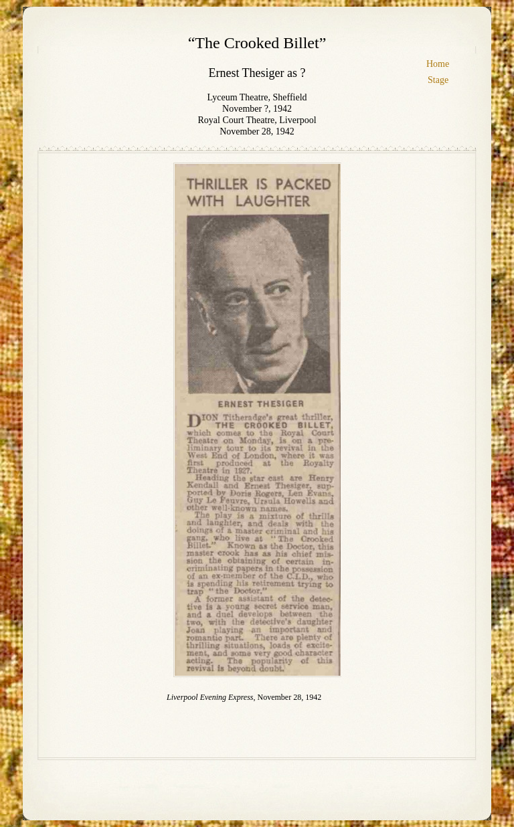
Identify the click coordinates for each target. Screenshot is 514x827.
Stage (438, 80)
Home (437, 64)
